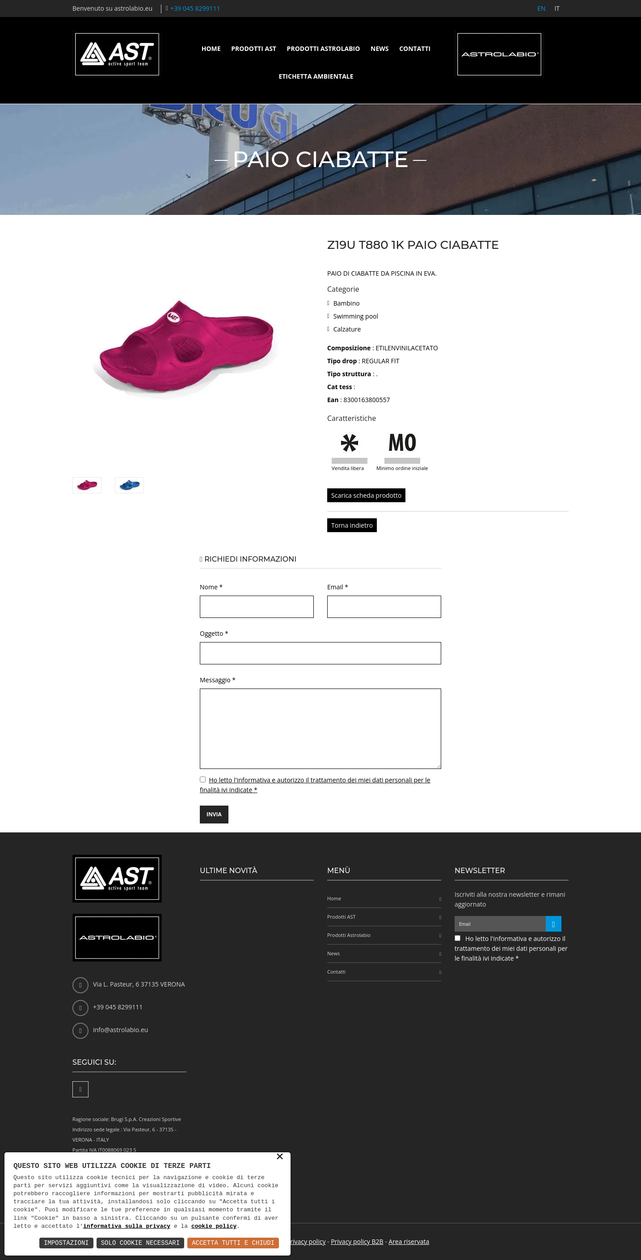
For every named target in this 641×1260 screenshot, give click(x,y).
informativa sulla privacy (126, 1226)
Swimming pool (355, 316)
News (379, 48)
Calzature (347, 329)
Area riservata (408, 1241)
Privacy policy (306, 1241)
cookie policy (213, 1226)
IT (557, 8)
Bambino (346, 303)
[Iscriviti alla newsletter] (553, 924)
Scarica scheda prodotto (366, 495)
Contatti (414, 48)
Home (211, 48)
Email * (337, 587)
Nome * (211, 587)
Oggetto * (214, 633)
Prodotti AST (253, 48)
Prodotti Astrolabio (323, 48)
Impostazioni (66, 1243)
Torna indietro (352, 525)
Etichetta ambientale (315, 76)
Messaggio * (218, 680)
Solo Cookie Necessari (140, 1243)
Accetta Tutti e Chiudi (233, 1243)
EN (541, 8)
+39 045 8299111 (195, 8)
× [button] (280, 1157)
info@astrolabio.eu (120, 1029)
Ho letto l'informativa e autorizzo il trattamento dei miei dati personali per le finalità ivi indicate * (511, 948)
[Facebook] (80, 1089)
